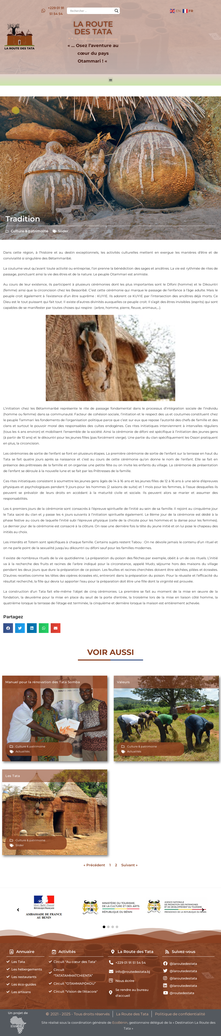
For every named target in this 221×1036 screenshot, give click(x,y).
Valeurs (123, 682)
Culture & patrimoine (29, 231)
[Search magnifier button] (117, 11)
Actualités (23, 751)
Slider (63, 231)
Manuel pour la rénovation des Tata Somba (42, 682)
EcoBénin (120, 1022)
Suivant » (129, 865)
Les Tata (12, 776)
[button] (110, 79)
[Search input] (91, 11)
